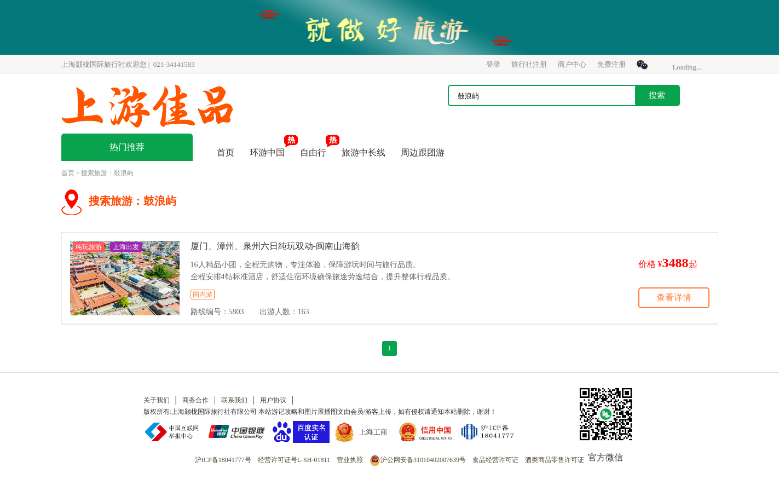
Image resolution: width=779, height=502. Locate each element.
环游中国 (267, 152)
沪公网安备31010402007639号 (418, 460)
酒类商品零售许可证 (554, 460)
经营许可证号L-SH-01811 (294, 460)
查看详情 (673, 297)
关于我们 (156, 400)
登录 (493, 64)
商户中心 (572, 64)
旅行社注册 (529, 64)
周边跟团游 (423, 152)
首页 (225, 152)
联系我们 (234, 400)
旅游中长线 (363, 152)
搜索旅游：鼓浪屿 (107, 173)
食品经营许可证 (495, 460)
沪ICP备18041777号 (223, 460)
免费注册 (611, 64)
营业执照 (350, 460)
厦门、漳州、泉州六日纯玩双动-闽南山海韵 (275, 246)
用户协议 (273, 400)
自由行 (313, 152)
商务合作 (195, 400)
